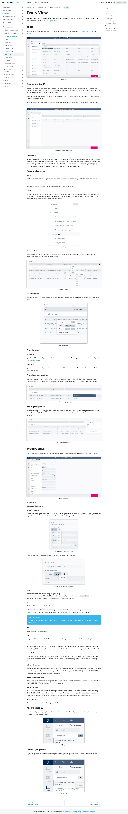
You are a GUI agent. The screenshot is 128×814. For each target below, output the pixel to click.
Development (6, 13)
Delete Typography (111, 30)
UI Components (9, 74)
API (23, 2)
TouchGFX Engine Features (9, 70)
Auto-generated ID (111, 11)
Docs (18, 2)
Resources (5, 86)
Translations (109, 18)
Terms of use (67, 812)
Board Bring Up (8, 19)
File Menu (8, 42)
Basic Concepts (6, 10)
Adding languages (111, 23)
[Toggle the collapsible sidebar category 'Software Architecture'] (22, 30)
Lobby (7, 39)
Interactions (9, 60)
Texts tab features (110, 16)
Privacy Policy (77, 812)
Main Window (9, 45)
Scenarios (7, 77)
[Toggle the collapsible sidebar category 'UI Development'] (22, 27)
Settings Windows (10, 63)
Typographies (54, 21)
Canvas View (9, 48)
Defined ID (109, 13)
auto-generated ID (87, 31)
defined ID (30, 33)
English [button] (108, 2)
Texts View (8, 54)
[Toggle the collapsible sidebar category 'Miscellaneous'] (22, 83)
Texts (44, 21)
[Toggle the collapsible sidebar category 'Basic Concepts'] (22, 10)
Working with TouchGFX (11, 33)
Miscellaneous (6, 83)
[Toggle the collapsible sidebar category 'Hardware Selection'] (22, 16)
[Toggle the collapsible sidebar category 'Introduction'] (22, 7)
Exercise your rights (89, 812)
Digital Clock (89, 681)
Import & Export (10, 66)
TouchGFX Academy (32, 2)
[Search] (120, 2)
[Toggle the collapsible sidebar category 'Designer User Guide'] (22, 36)
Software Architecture (11, 30)
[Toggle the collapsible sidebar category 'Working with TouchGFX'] (22, 33)
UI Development (8, 27)
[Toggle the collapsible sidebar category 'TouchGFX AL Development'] (22, 23)
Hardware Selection (9, 16)
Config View (8, 57)
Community (44, 2)
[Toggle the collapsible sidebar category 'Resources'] (22, 86)
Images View (9, 51)
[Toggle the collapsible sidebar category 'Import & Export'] (22, 66)
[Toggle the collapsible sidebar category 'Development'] (22, 13)
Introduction (6, 7)
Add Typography (110, 28)
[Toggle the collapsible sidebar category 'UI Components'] (22, 74)
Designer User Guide (10, 36)
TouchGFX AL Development (7, 23)
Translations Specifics (111, 21)
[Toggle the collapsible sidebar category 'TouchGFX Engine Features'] (22, 70)
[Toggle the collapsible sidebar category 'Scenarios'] (22, 77)
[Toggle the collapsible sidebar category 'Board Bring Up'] (22, 19)
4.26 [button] (100, 2)
